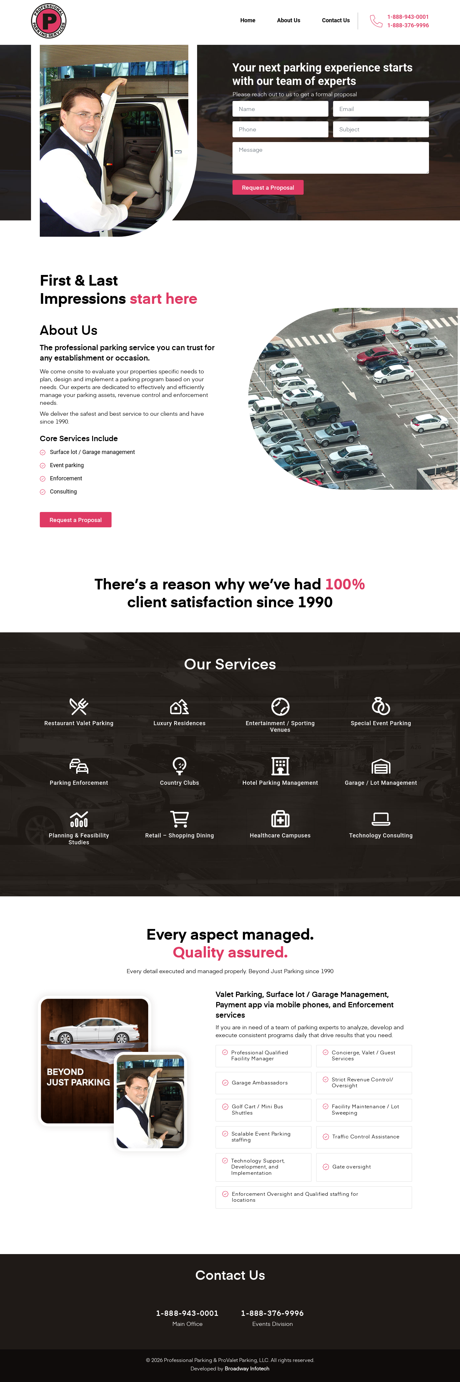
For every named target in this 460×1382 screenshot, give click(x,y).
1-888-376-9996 (408, 25)
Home (247, 20)
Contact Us (336, 20)
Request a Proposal (76, 520)
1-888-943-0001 (408, 16)
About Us (288, 20)
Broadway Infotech (247, 1368)
